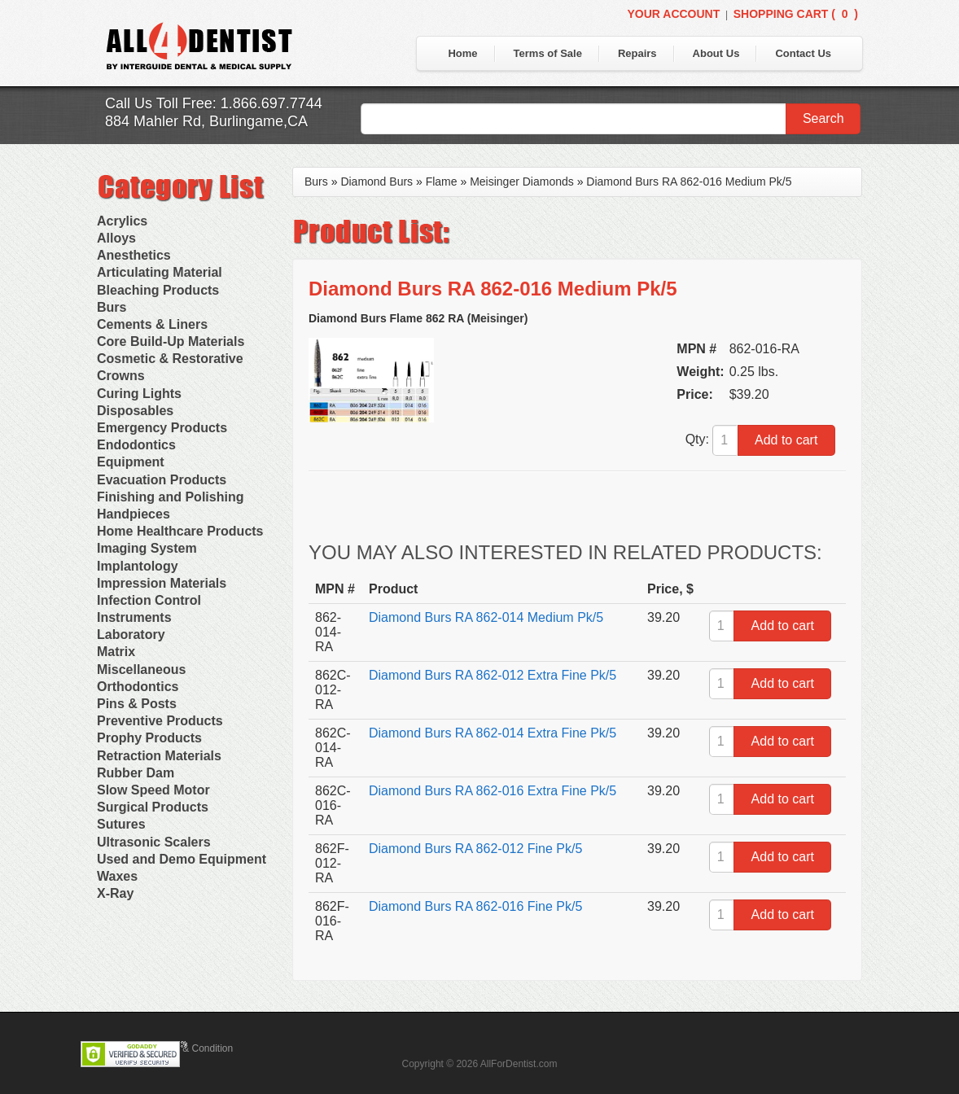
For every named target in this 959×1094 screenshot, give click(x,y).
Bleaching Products (158, 290)
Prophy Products (149, 738)
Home (462, 53)
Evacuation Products (161, 480)
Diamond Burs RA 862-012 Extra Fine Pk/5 (492, 675)
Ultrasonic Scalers (154, 842)
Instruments (134, 617)
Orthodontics (137, 687)
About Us (716, 53)
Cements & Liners (152, 324)
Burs (111, 307)
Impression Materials (161, 583)
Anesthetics (134, 255)
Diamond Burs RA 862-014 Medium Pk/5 (486, 617)
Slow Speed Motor (153, 790)
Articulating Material (159, 272)
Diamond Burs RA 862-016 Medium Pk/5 (688, 181)
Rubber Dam (135, 773)
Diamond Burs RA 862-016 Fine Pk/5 (475, 906)
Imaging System (147, 548)
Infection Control (149, 600)
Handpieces (133, 514)
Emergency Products (162, 428)
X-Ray (115, 893)
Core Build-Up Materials (170, 341)
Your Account (673, 13)
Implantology (137, 566)
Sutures (121, 824)
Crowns (121, 376)
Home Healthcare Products (180, 531)
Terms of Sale (548, 53)
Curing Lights (139, 393)
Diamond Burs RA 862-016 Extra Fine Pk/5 (492, 791)
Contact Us (803, 53)
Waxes (117, 876)
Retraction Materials (159, 756)
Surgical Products (152, 807)
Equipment (130, 462)
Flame (442, 181)
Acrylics (122, 221)
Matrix (116, 652)
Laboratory (131, 634)
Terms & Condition (193, 1048)
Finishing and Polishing (170, 497)
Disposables (135, 411)
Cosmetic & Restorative (170, 358)
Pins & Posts (137, 704)
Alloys (116, 238)
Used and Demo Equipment (181, 859)
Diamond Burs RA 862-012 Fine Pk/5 (475, 849)
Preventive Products (160, 721)
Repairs (637, 53)
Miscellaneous (141, 669)
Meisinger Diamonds (522, 181)
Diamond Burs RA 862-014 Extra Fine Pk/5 (492, 733)
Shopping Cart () (795, 13)
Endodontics (136, 445)
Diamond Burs (376, 181)
